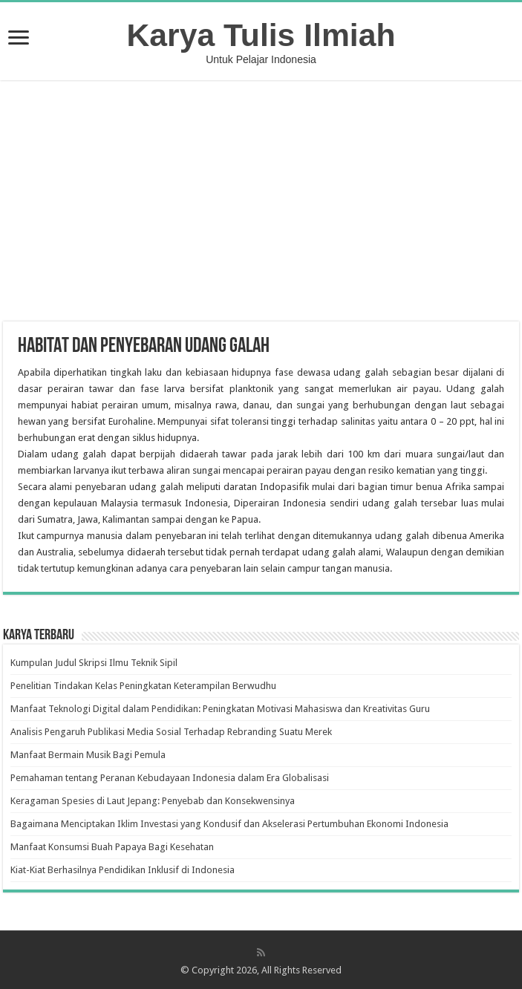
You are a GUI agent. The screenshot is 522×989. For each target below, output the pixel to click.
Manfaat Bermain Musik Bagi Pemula (88, 754)
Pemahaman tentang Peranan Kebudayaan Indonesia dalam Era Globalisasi (169, 777)
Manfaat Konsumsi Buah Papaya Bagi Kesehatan (112, 846)
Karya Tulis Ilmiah (261, 35)
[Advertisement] (261, 203)
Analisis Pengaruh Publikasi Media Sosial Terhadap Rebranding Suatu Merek (171, 731)
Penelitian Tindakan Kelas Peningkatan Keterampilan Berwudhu (143, 685)
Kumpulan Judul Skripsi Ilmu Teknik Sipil (93, 662)
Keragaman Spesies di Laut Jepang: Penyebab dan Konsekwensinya (152, 800)
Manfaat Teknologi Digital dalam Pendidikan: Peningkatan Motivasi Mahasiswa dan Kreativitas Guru (220, 708)
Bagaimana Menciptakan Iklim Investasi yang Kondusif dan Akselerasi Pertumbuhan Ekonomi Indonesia (229, 823)
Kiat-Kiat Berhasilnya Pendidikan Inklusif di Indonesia (122, 869)
